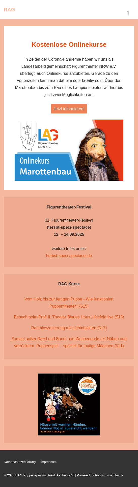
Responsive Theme (109, 475)
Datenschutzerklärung (20, 462)
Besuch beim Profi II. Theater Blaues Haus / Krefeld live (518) (69, 317)
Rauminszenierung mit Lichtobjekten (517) (69, 328)
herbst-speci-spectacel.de (69, 255)
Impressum (48, 462)
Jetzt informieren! (69, 109)
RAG (9, 9)
